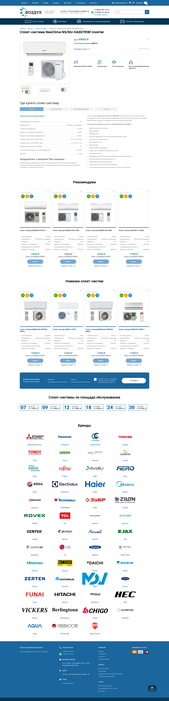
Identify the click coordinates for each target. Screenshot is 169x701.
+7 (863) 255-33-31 (101, 10)
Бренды (56, 3)
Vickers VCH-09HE (105, 230)
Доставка (67, 3)
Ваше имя (51, 379)
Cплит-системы (41, 28)
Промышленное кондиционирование (110, 674)
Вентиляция (102, 671)
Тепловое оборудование (106, 676)
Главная (22, 28)
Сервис (45, 3)
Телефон (73, 379)
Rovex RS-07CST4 (39, 230)
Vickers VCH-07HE (72, 230)
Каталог (24, 3)
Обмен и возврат (104, 659)
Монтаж (35, 3)
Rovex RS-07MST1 (138, 329)
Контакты (93, 3)
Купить (35, 261)
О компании (80, 3)
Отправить (133, 380)
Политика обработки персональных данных (34, 651)
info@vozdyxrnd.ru (68, 683)
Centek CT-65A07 (137, 230)
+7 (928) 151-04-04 (101, 12)
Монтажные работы (105, 686)
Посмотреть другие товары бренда (32, 116)
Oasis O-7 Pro (70, 329)
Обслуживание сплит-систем (107, 688)
